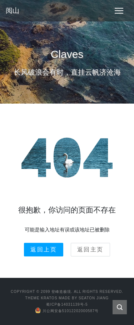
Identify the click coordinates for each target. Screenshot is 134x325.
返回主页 (90, 249)
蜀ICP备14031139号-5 (67, 304)
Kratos (49, 298)
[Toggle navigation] (119, 11)
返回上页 (43, 249)
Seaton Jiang (94, 298)
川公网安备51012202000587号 (67, 311)
